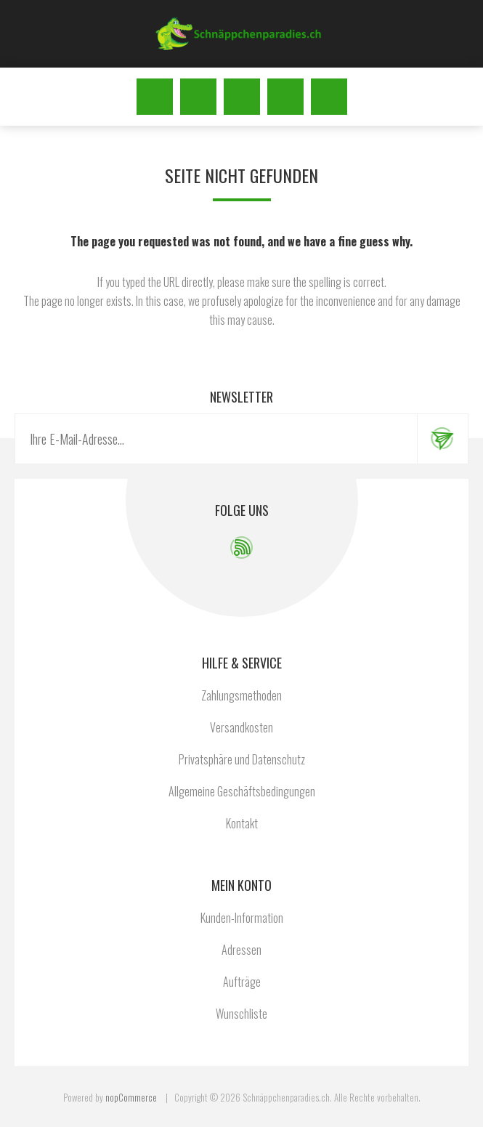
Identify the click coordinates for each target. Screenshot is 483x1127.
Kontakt (242, 823)
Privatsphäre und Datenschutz (242, 759)
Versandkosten (241, 727)
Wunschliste (285, 96)
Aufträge (242, 981)
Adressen (241, 949)
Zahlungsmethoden (241, 695)
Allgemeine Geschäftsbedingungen (242, 791)
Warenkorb (329, 96)
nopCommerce (131, 1097)
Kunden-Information (241, 917)
